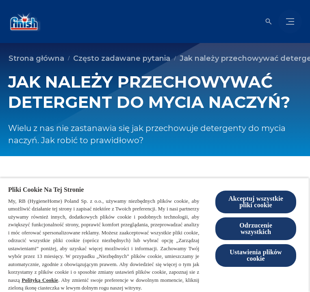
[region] (154, 235)
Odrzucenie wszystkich (255, 228)
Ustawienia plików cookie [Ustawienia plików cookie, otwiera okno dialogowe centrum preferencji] (256, 255)
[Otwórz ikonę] (268, 21)
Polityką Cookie (40, 280)
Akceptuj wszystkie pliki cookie (255, 201)
